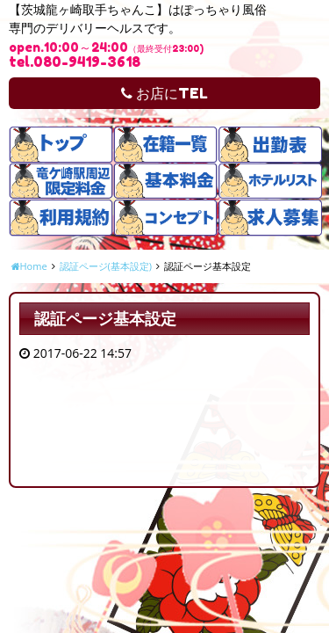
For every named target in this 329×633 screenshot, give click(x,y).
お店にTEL (164, 93)
